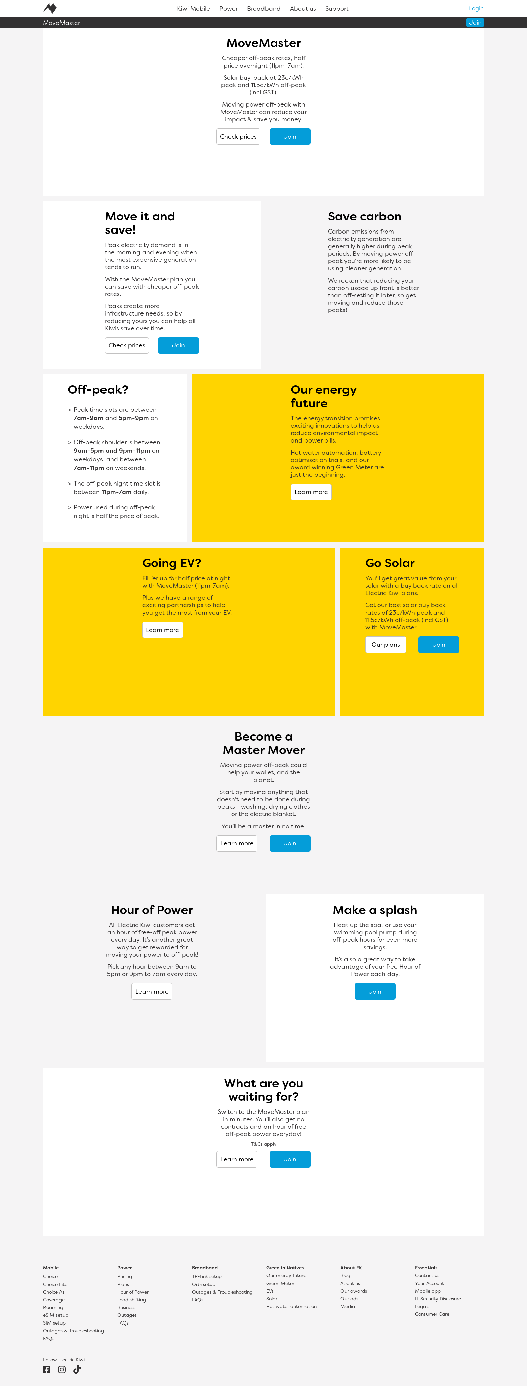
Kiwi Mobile (193, 9)
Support (337, 9)
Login (476, 9)
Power (228, 9)
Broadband (264, 9)
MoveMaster (61, 23)
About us (303, 9)
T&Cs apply (263, 1144)
